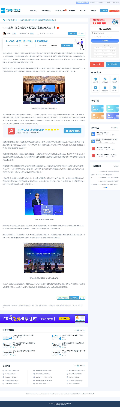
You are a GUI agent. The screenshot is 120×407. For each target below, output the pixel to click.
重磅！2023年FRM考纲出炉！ (101, 171)
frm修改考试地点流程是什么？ (44, 370)
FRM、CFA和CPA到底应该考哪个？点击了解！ (73, 352)
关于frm (82, 10)
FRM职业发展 (11, 20)
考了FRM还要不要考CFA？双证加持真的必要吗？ (24, 344)
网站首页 (33, 10)
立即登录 (104, 10)
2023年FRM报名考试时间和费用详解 (102, 177)
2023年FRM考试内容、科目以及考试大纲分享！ (105, 184)
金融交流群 (116, 2)
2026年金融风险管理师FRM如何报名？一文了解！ (23, 336)
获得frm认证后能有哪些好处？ (77, 370)
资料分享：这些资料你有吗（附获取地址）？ (105, 174)
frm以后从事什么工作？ (11, 377)
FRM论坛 (92, 2)
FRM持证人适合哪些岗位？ (43, 374)
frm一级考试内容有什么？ (43, 383)
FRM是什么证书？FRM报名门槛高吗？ (72, 336)
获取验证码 (54, 45)
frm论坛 (93, 10)
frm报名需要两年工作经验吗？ (44, 380)
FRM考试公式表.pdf (102, 133)
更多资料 (114, 127)
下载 (113, 135)
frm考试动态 (46, 10)
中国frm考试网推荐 (82, 2)
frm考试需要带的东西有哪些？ (44, 377)
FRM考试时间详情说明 (99, 181)
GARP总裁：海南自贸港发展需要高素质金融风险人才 (37, 20)
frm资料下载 (59, 10)
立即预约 (67, 45)
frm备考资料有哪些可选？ (12, 380)
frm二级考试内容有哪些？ (12, 370)
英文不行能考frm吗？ (74, 383)
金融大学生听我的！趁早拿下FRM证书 (24, 352)
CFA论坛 (100, 2)
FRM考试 (107, 2)
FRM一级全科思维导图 (103, 147)
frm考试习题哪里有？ (74, 377)
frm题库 (72, 10)
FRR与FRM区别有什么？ (75, 374)
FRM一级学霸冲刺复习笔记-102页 (107, 154)
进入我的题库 (112, 64)
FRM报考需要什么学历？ (12, 383)
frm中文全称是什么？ (10, 374)
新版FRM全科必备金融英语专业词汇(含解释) (107, 140)
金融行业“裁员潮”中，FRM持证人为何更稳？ (73, 344)
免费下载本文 (97, 64)
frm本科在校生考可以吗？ (76, 380)
